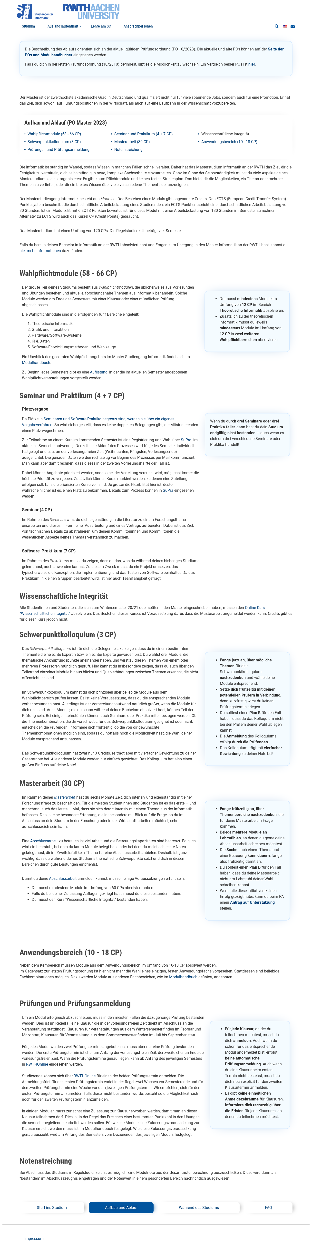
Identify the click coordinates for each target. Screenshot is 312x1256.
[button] (276, 26)
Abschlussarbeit (44, 850)
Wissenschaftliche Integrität (225, 143)
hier (251, 73)
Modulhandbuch (36, 372)
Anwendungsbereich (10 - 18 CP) (229, 151)
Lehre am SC (102, 26)
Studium (30, 26)
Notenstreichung (128, 159)
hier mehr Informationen (40, 260)
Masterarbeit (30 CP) (132, 151)
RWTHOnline (37, 1073)
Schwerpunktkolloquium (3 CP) (54, 151)
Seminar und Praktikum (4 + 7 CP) (143, 143)
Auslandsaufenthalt (64, 26)
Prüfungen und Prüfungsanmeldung (58, 159)
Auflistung (98, 381)
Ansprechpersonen (140, 26)
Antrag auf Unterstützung (252, 912)
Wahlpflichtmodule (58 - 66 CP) (54, 143)
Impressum (34, 1248)
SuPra (186, 449)
